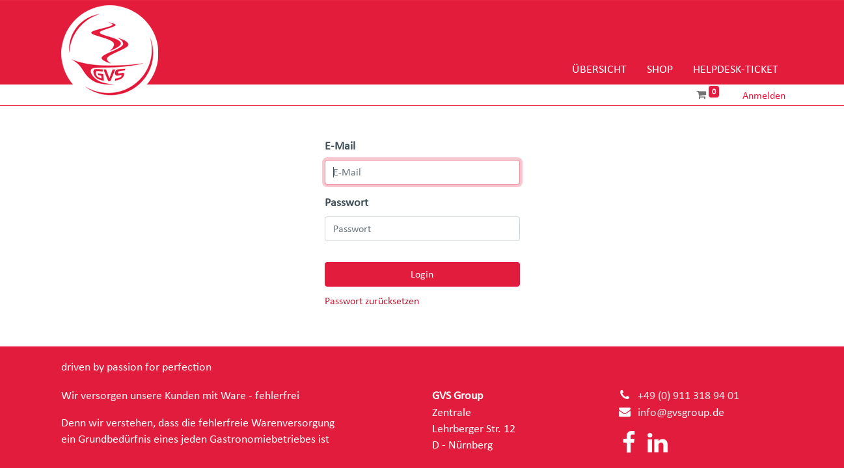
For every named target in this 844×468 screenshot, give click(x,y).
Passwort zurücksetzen (372, 301)
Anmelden (763, 95)
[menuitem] (599, 70)
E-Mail (340, 146)
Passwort (346, 203)
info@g (655, 413)
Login (422, 274)
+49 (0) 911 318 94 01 (688, 396)
